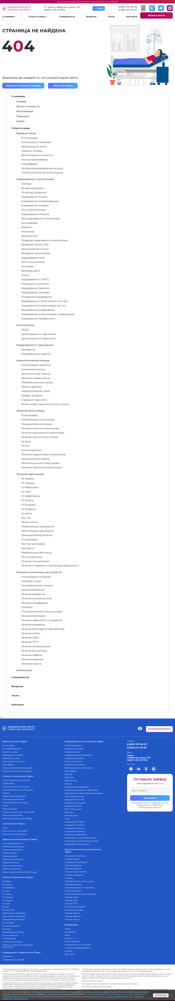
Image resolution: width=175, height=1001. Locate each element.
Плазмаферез (29, 164)
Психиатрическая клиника (37, 585)
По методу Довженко (34, 192)
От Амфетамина (30, 496)
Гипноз (25, 445)
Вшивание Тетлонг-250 (34, 244)
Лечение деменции (33, 589)
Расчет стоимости (28, 106)
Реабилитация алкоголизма (37, 419)
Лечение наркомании (30, 474)
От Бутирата (28, 504)
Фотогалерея (24, 111)
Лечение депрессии (33, 594)
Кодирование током (33, 257)
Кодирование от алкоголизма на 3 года (44, 301)
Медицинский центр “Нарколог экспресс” (16, 8)
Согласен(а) (161, 995)
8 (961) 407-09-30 (128, 10)
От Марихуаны (29, 487)
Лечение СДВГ (30, 637)
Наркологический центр (35, 391)
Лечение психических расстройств (38, 572)
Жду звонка (150, 798)
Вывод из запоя (26, 133)
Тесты (111, 16)
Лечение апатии (30, 633)
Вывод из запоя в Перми (14, 741)
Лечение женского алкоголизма (40, 428)
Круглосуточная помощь (36, 373)
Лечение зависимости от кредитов (41, 620)
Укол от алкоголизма (33, 210)
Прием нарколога (31, 386)
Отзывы (21, 101)
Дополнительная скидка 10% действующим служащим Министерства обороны (87, 2)
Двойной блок (29, 236)
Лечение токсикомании (35, 561)
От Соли (26, 491)
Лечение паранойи (32, 659)
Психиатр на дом (31, 581)
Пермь (51, 7)
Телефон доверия (31, 395)
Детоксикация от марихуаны (38, 338)
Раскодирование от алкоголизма (40, 218)
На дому (26, 441)
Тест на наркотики (32, 557)
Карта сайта (70, 953)
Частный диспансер (33, 544)
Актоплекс (27, 266)
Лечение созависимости (35, 378)
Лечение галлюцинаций (35, 646)
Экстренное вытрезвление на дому (42, 168)
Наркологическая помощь (33, 360)
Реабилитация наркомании (37, 526)
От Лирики (27, 478)
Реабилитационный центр (37, 382)
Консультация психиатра (36, 576)
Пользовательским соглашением (52, 996)
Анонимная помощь (33, 369)
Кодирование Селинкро (35, 292)
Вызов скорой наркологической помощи (45, 404)
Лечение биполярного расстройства (42, 629)
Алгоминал (27, 231)
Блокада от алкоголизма (35, 253)
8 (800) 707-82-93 (128, 7)
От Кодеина (28, 509)
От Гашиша (28, 483)
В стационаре (29, 137)
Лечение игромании (33, 615)
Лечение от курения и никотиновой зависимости (50, 565)
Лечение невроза (31, 655)
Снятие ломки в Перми (13, 822)
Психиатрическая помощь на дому (42, 611)
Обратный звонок (63, 85)
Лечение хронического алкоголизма (42, 432)
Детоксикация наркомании (37, 530)
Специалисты (67, 16)
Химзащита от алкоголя (35, 283)
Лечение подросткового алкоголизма (43, 454)
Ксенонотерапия (31, 450)
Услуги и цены (37, 16)
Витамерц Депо (30, 270)
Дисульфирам (29, 223)
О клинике (8, 16)
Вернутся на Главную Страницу (24, 85)
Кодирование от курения (36, 353)
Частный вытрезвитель (34, 159)
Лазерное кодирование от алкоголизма (44, 240)
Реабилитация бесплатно (36, 552)
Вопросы (91, 16)
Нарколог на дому (32, 150)
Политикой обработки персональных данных (109, 994)
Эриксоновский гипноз (35, 249)
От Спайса (27, 500)
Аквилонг (26, 227)
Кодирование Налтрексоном (38, 318)
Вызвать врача (156, 15)
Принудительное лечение (36, 424)
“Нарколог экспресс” (124, 987)
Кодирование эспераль (35, 205)
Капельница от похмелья (36, 142)
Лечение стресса (31, 663)
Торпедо (26, 183)
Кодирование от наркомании (34, 345)
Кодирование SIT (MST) (35, 279)
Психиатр (27, 607)
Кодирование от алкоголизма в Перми (84, 741)
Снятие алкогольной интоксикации (42, 172)
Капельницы (24, 670)
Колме (25, 275)
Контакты (131, 16)
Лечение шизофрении (34, 602)
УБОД (25, 329)
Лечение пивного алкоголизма (39, 437)
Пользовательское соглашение (78, 943)
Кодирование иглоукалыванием (40, 201)
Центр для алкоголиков (35, 458)
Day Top (26, 517)
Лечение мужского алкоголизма (40, 463)
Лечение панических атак (36, 598)
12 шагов (26, 513)
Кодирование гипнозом (35, 214)
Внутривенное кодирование (38, 310)
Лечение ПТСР (30, 642)
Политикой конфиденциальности (87, 996)
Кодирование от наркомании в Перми (21, 950)
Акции (20, 121)
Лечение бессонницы (34, 650)
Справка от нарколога (34, 399)
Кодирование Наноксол (35, 288)
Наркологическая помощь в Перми (19, 838)
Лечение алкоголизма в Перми (17, 775)
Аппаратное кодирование (36, 296)
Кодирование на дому (34, 196)
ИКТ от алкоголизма (33, 262)
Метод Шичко (29, 522)
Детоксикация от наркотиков (38, 334)
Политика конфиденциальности (78, 946)
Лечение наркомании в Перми (17, 875)
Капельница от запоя (33, 146)
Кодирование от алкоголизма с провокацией (47, 314)
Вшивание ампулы (32, 188)
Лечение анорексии (33, 624)
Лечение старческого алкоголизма (41, 467)
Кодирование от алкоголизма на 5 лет (43, 305)
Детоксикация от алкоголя (37, 155)
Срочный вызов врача (159, 729)
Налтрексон (28, 349)
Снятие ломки (25, 325)
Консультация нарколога (36, 365)
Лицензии (22, 116)
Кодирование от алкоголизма (35, 179)
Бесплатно (27, 548)
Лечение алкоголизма (30, 410)
